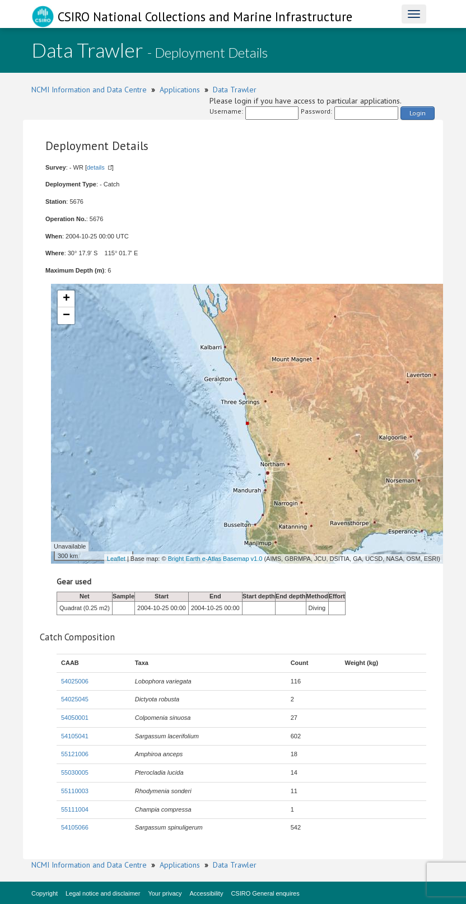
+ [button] (66, 299)
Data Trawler (235, 90)
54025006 (74, 681)
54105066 (74, 827)
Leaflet (116, 558)
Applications (180, 90)
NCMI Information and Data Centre (89, 90)
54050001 (74, 717)
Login (417, 113)
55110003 (74, 791)
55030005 (74, 772)
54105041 (74, 736)
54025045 (74, 699)
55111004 (74, 809)
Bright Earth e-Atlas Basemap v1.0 (215, 558)
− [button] (66, 315)
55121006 (74, 754)
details (96, 167)
